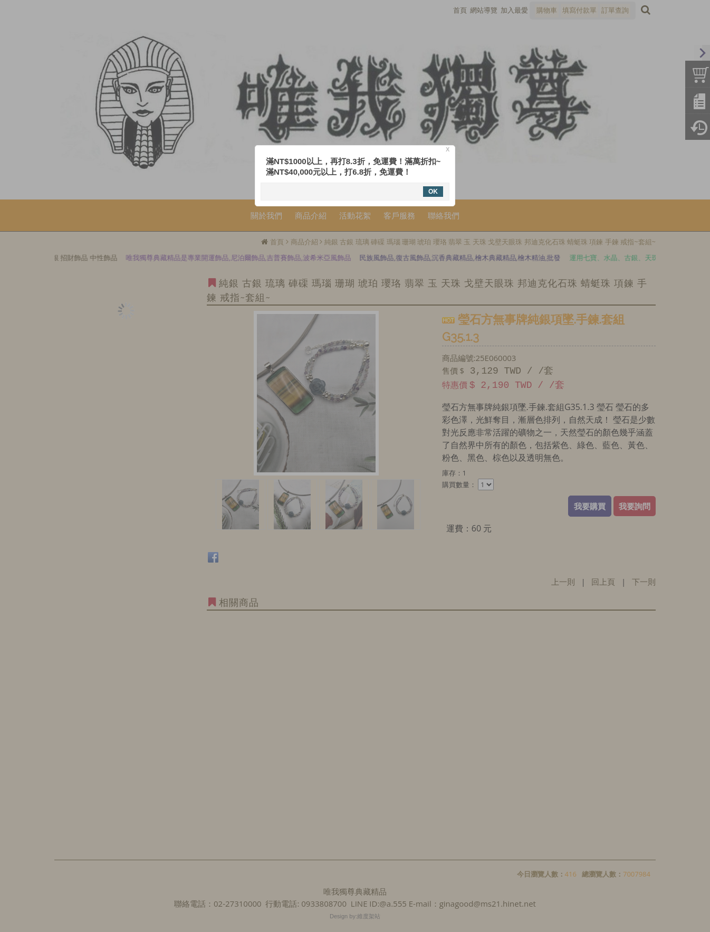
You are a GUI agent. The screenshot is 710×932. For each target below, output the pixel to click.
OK (433, 191)
